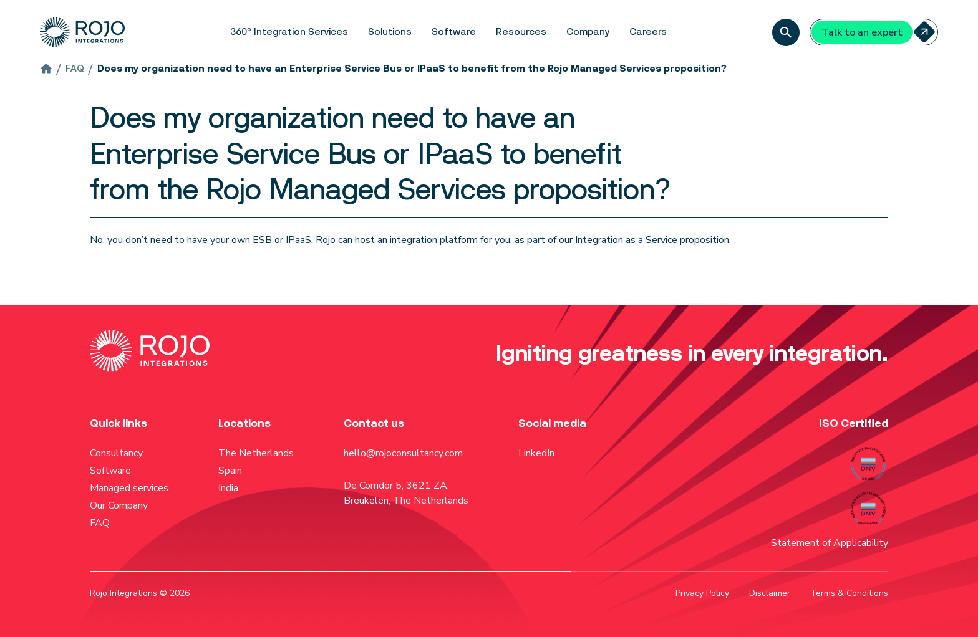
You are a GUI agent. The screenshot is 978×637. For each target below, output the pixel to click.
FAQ (100, 523)
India (228, 488)
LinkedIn (536, 453)
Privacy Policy (702, 593)
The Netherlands (256, 453)
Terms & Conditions (849, 593)
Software (110, 470)
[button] (289, 32)
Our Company (119, 505)
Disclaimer (769, 593)
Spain (230, 470)
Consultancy (116, 453)
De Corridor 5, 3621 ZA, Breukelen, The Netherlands (406, 493)
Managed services (129, 488)
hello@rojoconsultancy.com (403, 453)
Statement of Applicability (829, 543)
